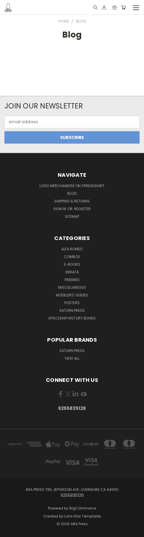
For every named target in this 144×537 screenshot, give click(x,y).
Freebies (72, 279)
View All (72, 358)
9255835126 (72, 408)
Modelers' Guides (72, 295)
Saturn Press (72, 310)
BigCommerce (82, 508)
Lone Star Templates (82, 516)
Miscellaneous (72, 287)
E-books (72, 264)
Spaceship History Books (72, 318)
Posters (72, 302)
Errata (72, 272)
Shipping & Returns (72, 201)
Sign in (60, 208)
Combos (72, 256)
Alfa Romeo (72, 249)
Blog (72, 193)
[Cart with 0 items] (123, 7)
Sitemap (72, 216)
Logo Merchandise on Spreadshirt (72, 185)
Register (82, 208)
